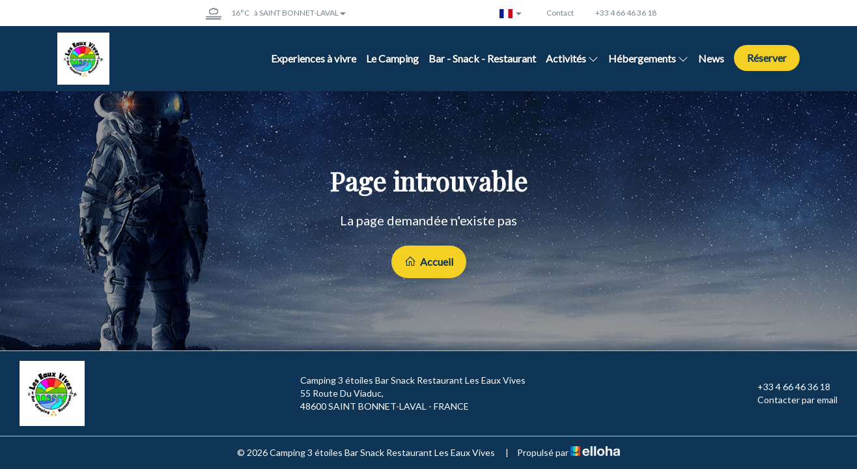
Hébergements (648, 58)
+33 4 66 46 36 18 (786, 387)
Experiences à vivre (313, 58)
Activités (572, 58)
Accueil (428, 261)
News (711, 58)
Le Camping (392, 58)
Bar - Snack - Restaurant (482, 58)
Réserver (767, 57)
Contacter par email (789, 400)
